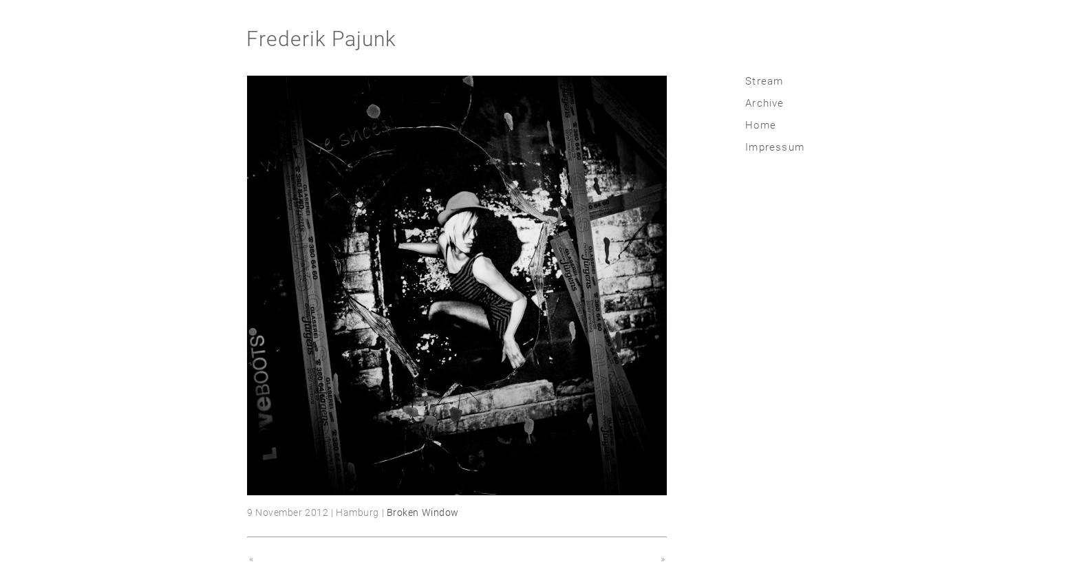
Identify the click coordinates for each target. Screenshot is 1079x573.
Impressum (774, 147)
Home (760, 125)
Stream (764, 81)
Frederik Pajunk (321, 39)
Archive (764, 103)
